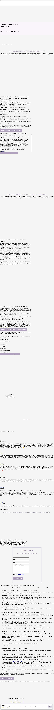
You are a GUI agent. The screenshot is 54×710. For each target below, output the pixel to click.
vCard (12, 703)
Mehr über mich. (2, 151)
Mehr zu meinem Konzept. (4, 128)
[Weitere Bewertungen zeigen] (4, 509)
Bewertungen (14, 703)
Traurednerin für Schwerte (19, 684)
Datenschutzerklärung (20, 575)
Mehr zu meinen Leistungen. (4, 327)
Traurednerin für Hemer (3, 684)
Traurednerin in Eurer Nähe (19, 703)
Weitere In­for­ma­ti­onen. (5, 707)
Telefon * (14, 562)
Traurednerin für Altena (27, 684)
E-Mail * (14, 559)
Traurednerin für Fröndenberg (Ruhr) (36, 684)
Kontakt (10, 703)
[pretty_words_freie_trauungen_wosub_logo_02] (20, 6)
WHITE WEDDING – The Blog (18, 663)
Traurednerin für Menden (11, 684)
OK (49, 706)
